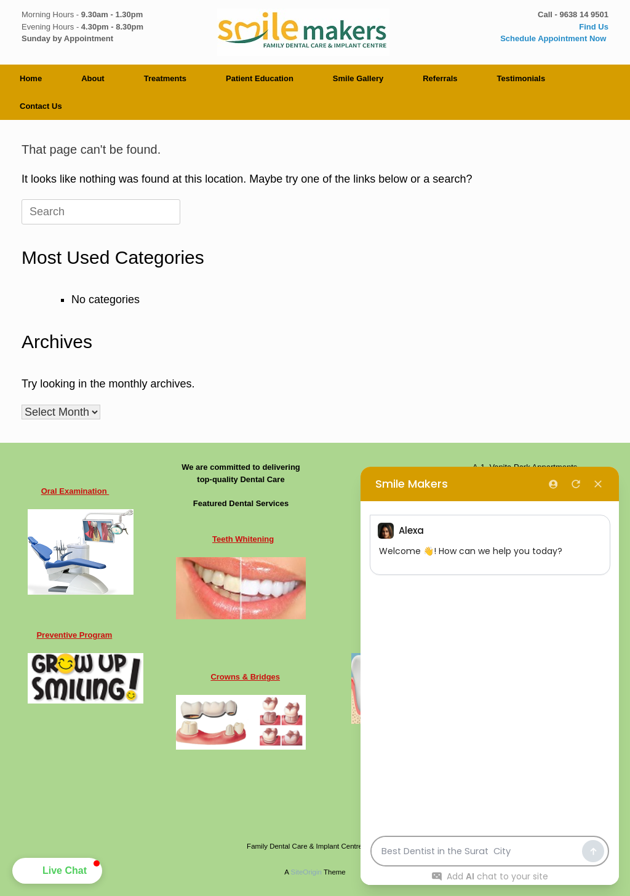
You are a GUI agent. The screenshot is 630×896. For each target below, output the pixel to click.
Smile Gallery (358, 78)
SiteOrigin (306, 872)
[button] (57, 871)
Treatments (165, 78)
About (93, 78)
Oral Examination (75, 491)
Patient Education (259, 78)
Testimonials (521, 78)
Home (31, 78)
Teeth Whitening (243, 539)
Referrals (440, 78)
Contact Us (41, 106)
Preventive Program (74, 635)
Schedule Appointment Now (554, 38)
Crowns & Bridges (245, 676)
